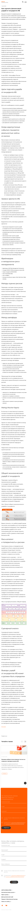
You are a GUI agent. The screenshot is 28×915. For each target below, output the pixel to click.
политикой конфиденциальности (18, 822)
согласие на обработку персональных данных (15, 823)
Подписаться (6, 827)
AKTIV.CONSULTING (6, 890)
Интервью (4, 773)
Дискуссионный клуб (7, 897)
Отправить (14, 882)
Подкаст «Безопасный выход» (9, 899)
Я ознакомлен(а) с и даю (13, 823)
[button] (25, 741)
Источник (3, 726)
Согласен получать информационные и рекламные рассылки (13, 818)
